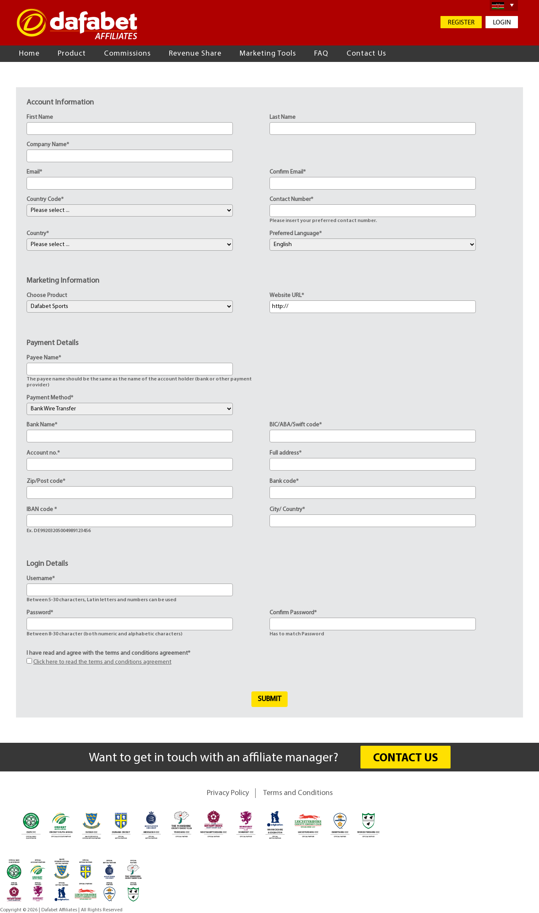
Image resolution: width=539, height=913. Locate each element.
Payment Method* (50, 398)
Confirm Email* (288, 172)
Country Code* (45, 199)
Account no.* (43, 453)
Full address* (286, 453)
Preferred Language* (296, 233)
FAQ (321, 54)
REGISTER (461, 22)
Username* (41, 579)
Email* (34, 172)
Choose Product (47, 295)
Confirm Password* (293, 613)
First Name (40, 117)
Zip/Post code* (46, 481)
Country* (38, 233)
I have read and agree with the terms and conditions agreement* (108, 653)
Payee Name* (44, 358)
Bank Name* (42, 425)
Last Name (283, 117)
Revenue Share (195, 54)
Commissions (127, 54)
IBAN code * (42, 509)
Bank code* (284, 481)
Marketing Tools (268, 54)
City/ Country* (287, 509)
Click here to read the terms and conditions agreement (102, 662)
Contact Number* (291, 199)
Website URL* (287, 295)
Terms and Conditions (298, 793)
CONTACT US (405, 758)
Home (29, 54)
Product (72, 54)
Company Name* (48, 145)
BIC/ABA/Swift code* (296, 425)
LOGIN (502, 22)
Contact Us (366, 54)
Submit (269, 699)
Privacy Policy (228, 793)
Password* (40, 613)
